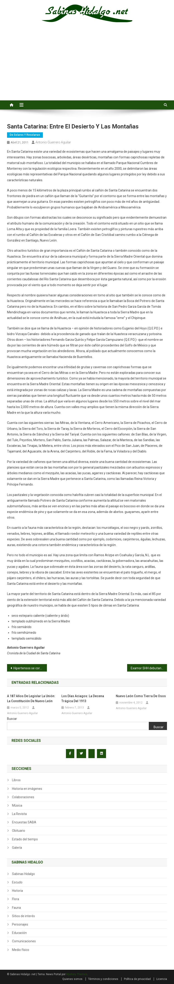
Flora (15, 899)
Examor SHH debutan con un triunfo (149, 668)
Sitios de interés (23, 916)
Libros (16, 780)
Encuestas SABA (24, 822)
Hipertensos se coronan (30, 668)
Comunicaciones (24, 941)
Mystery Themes (76, 974)
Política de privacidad (137, 979)
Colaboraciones (23, 797)
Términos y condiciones (103, 979)
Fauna (16, 907)
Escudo (17, 882)
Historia (17, 890)
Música (17, 805)
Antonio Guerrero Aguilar (53, 142)
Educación (19, 933)
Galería (17, 847)
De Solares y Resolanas (25, 134)
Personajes (20, 924)
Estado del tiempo (25, 839)
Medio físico (20, 950)
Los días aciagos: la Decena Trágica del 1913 (82, 698)
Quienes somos (72, 979)
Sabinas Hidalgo (23, 874)
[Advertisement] (87, 66)
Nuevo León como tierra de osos (141, 696)
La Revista (19, 814)
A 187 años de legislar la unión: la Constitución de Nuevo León (31, 698)
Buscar (12, 718)
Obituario (18, 830)
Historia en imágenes (27, 789)
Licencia (161, 979)
